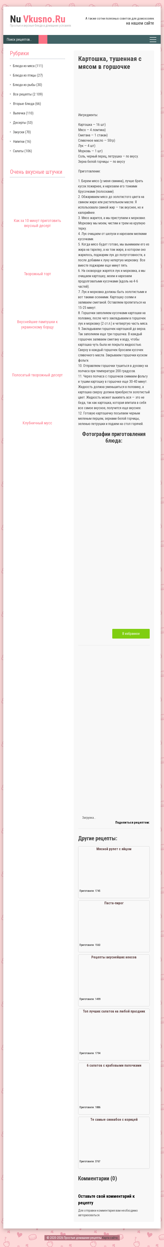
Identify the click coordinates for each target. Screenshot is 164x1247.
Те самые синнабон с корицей (114, 1119)
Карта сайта (110, 1238)
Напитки (18, 141)
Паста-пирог (114, 903)
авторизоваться (89, 1215)
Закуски (18, 132)
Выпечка (19, 113)
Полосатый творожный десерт (37, 375)
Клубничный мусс (37, 423)
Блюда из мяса (24, 66)
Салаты (18, 151)
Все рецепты (22, 94)
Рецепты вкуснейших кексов (113, 957)
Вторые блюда (23, 104)
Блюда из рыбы (24, 85)
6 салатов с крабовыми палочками (114, 1065)
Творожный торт (37, 273)
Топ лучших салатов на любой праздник (114, 1011)
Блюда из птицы (24, 75)
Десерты (19, 123)
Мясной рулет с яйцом (113, 849)
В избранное (131, 634)
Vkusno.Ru (37, 19)
